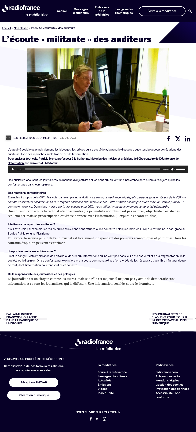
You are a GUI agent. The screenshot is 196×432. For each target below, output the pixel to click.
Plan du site (106, 393)
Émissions (104, 384)
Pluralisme (42, 233)
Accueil (62, 11)
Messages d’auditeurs (112, 376)
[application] (98, 169)
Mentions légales (167, 380)
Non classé (21, 28)
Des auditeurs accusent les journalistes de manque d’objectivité (48, 180)
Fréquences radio (168, 376)
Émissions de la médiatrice (102, 11)
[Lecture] (13, 169)
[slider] (92, 169)
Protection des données (172, 389)
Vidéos (102, 389)
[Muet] (173, 169)
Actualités (104, 380)
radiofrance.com (167, 372)
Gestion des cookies (169, 384)
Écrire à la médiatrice (112, 372)
